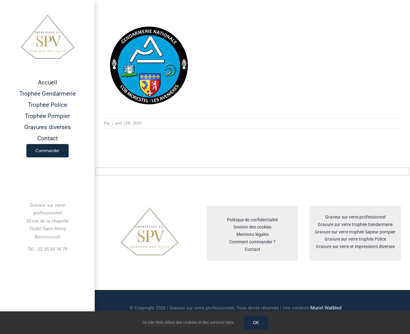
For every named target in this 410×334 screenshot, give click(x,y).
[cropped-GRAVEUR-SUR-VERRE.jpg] (149, 209)
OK (256, 322)
